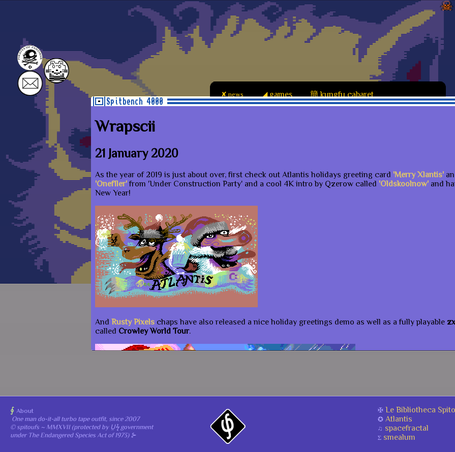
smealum (399, 437)
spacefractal (407, 428)
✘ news (232, 94)
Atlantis (398, 419)
